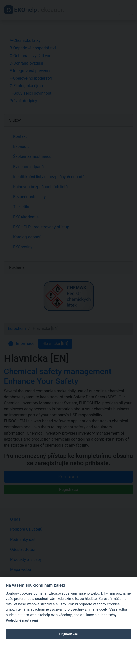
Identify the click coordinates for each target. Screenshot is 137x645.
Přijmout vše (68, 634)
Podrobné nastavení (22, 620)
